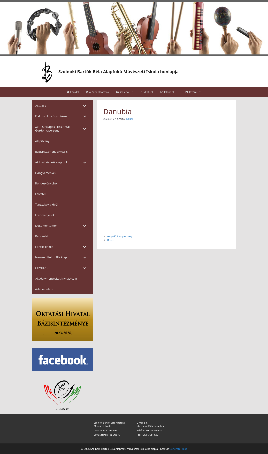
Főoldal (73, 92)
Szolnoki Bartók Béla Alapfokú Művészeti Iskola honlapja (118, 71)
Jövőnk (195, 92)
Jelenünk (171, 92)
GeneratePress (178, 448)
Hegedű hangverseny (119, 236)
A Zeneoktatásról (98, 92)
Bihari (110, 240)
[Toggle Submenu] (85, 105)
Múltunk (147, 92)
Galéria (126, 92)
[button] (5, 28)
